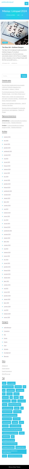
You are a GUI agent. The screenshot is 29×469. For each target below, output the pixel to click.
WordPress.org (6, 374)
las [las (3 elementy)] (22, 408)
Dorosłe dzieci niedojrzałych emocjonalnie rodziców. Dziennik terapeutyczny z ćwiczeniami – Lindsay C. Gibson (13, 87)
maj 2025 (6, 158)
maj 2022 (6, 248)
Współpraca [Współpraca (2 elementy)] (6, 436)
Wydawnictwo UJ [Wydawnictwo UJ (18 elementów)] (20, 447)
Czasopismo (7, 331)
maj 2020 (6, 310)
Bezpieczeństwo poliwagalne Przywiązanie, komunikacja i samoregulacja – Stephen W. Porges (13, 110)
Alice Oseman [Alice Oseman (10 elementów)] (11, 383)
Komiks (5, 338)
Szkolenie (6, 349)
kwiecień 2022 (7, 252)
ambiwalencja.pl (7, 2)
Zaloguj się (5, 365)
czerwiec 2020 (7, 306)
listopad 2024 (7, 165)
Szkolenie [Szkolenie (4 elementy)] (5, 425)
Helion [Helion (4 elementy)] (14, 401)
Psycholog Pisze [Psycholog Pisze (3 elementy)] (7, 418)
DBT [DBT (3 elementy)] (4, 393)
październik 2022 (8, 230)
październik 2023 (8, 191)
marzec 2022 (7, 256)
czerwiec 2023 (7, 205)
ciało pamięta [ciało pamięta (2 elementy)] (10, 390)
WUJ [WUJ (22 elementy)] (13, 436)
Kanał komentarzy (7, 371)
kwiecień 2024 (7, 169)
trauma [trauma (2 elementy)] (22, 433)
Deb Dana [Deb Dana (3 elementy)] (9, 393)
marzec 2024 (7, 173)
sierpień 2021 (7, 277)
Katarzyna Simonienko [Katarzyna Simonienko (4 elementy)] (14, 404)
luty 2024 (6, 176)
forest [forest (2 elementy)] (16, 397)
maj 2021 (6, 288)
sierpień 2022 (7, 238)
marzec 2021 (7, 292)
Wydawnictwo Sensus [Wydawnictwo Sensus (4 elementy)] (8, 447)
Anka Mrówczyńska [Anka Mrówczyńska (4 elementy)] (8, 386)
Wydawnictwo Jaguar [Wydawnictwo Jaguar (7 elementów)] (8, 440)
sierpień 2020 (7, 299)
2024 (18, 15)
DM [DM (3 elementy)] (11, 397)
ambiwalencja (14, 63)
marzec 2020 (7, 317)
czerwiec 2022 (7, 245)
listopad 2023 (7, 187)
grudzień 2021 (7, 266)
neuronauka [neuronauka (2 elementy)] (17, 411)
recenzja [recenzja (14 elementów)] (15, 422)
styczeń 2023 (7, 223)
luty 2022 (6, 259)
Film (5, 334)
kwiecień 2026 (7, 137)
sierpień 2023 (7, 198)
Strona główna (10, 15)
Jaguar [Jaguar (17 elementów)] (4, 404)
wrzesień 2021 (7, 274)
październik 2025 (8, 151)
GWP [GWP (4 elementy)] (21, 397)
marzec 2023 (7, 216)
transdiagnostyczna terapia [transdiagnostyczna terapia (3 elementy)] (10, 433)
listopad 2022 (7, 227)
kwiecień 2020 (7, 313)
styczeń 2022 (7, 263)
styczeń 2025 (7, 162)
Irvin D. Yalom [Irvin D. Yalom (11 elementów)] (21, 401)
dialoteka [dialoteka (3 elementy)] (5, 397)
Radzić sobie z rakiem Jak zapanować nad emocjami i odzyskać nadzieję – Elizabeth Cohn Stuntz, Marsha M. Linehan (14, 98)
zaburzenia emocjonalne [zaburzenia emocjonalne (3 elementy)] (15, 456)
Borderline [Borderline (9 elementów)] (18, 386)
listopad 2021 (7, 270)
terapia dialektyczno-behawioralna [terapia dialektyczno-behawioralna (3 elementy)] (12, 429)
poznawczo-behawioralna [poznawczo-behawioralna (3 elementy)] (9, 415)
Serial (5, 345)
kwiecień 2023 (7, 212)
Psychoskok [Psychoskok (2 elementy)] (17, 418)
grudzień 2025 (7, 147)
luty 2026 (6, 140)
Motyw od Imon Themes (14, 467)
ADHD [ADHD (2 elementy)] (4, 383)
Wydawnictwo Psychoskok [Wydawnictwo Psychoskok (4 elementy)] (10, 443)
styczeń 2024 (7, 180)
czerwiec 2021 (7, 284)
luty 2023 (6, 220)
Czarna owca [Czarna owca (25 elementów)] (20, 390)
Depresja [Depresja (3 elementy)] (16, 393)
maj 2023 (6, 209)
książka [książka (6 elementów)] (17, 408)
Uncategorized (7, 352)
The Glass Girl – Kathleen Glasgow (13, 47)
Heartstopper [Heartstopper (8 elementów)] (6, 401)
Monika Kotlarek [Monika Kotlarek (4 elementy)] (7, 411)
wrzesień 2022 (7, 234)
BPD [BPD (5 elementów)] (24, 386)
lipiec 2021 (6, 281)
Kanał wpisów (5, 368)
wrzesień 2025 (7, 155)
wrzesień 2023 (7, 194)
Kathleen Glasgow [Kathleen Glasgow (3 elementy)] (7, 408)
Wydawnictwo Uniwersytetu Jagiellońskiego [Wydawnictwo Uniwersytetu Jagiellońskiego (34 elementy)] (10, 451)
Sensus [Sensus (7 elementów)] (21, 422)
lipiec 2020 (6, 303)
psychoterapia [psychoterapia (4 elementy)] (6, 422)
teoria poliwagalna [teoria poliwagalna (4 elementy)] (15, 425)
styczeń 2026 (7, 144)
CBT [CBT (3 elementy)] (4, 390)
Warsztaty (6, 356)
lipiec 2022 (6, 241)
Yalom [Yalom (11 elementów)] (4, 456)
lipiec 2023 (6, 202)
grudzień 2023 (7, 183)
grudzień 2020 (7, 295)
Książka (5, 42)
